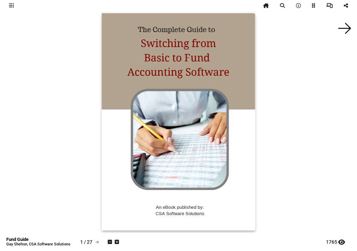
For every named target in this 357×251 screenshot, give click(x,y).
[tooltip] (11, 5)
